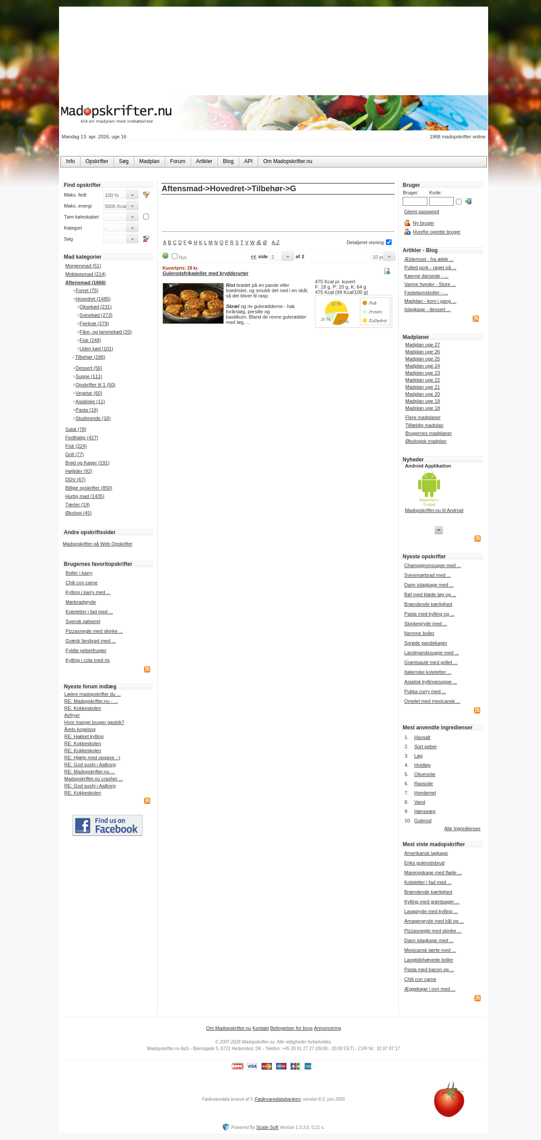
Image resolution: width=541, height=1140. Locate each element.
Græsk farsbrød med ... (91, 640)
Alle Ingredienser (462, 828)
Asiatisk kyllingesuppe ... (430, 681)
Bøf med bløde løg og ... (430, 594)
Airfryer (72, 715)
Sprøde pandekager (425, 643)
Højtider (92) (78, 471)
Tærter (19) (77, 504)
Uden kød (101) (96, 348)
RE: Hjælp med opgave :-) (92, 757)
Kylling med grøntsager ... (431, 901)
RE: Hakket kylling (84, 736)
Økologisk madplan (426, 441)
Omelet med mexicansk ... (432, 701)
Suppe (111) (89, 376)
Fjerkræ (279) (94, 323)
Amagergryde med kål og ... (433, 921)
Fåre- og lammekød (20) (106, 331)
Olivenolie (424, 774)
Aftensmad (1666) (85, 282)
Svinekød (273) (96, 315)
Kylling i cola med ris (88, 660)
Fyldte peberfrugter (86, 650)
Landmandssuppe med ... (431, 652)
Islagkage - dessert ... (427, 309)
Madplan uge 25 (422, 358)
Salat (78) (75, 429)
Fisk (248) (90, 340)
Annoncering (327, 1028)
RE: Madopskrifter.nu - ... (91, 701)
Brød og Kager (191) (87, 462)
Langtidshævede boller (428, 959)
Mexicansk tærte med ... (430, 950)
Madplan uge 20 (422, 394)
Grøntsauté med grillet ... (431, 662)
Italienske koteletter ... (428, 672)
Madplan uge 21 (422, 387)
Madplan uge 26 (422, 351)
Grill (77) (74, 454)
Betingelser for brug (291, 1028)
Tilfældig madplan (424, 425)
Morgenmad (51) (83, 265)
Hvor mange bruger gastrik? (94, 722)
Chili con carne (82, 582)
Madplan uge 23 (422, 372)
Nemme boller (419, 633)
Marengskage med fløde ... (433, 872)
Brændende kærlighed (428, 604)
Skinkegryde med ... (425, 623)
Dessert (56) (89, 368)
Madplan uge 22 (422, 379)
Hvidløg (422, 765)
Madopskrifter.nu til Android (434, 510)
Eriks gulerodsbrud (424, 862)
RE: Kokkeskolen (82, 708)
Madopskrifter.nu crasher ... (93, 778)
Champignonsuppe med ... (432, 565)
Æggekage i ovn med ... (429, 988)
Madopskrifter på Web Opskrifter (98, 543)
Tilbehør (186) (90, 357)
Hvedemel (425, 792)
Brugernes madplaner (428, 433)
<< (253, 256)
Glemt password (421, 211)
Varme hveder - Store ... (430, 284)
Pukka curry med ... (425, 691)
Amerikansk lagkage (426, 853)
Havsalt (422, 737)
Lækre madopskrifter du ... (92, 694)
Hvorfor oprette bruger (436, 231)
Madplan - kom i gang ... (430, 301)
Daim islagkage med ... (429, 584)
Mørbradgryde (81, 602)
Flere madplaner (423, 417)
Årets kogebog (80, 729)
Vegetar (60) (89, 393)
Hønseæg (424, 811)
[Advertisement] (278, 214)
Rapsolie (423, 783)
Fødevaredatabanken (278, 1099)
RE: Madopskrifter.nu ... (89, 771)
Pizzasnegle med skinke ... (94, 631)
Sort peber (425, 746)
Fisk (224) (76, 446)
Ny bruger (423, 223)
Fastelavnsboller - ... (426, 292)
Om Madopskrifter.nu (228, 1028)
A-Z (276, 242)
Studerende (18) (93, 418)
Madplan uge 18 (422, 408)
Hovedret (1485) (93, 298)
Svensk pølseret (83, 621)
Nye (183, 257)
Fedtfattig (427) (81, 437)
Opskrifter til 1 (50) (95, 384)
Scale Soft (267, 1127)
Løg (418, 755)
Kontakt (260, 1028)
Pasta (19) (87, 409)
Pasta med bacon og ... (429, 969)
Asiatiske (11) (90, 401)
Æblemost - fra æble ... (429, 259)
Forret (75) (87, 290)
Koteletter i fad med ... (89, 611)
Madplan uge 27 (422, 344)
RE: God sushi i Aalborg (90, 764)
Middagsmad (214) (85, 274)
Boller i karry (79, 573)
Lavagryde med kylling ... (431, 911)
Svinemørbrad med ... (427, 575)
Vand (419, 802)
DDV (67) (75, 479)
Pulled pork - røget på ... (430, 267)
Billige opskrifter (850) (88, 487)
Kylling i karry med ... (88, 592)
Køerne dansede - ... (426, 276)
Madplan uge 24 (422, 365)
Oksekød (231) (96, 306)
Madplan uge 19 (422, 401)
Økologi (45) (78, 513)
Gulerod (422, 820)
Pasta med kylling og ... (429, 613)
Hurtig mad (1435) (84, 496)
